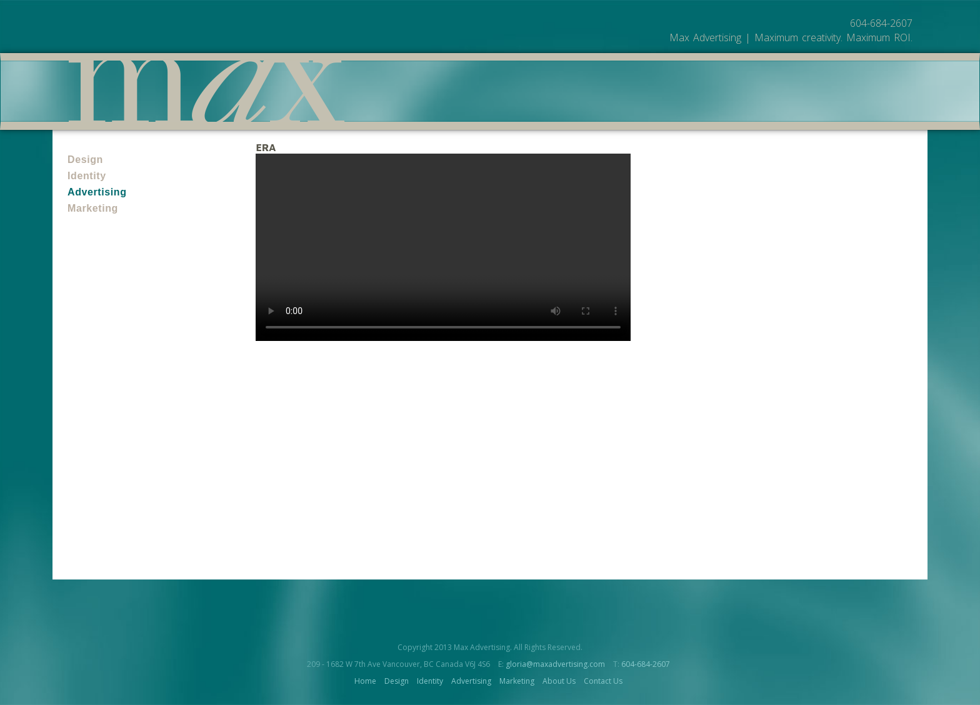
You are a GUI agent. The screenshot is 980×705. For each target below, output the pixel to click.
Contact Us (603, 681)
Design (85, 159)
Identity (87, 175)
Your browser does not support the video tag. (443, 247)
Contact (836, 107)
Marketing (93, 208)
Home (365, 681)
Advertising (97, 192)
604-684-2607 (645, 664)
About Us (784, 107)
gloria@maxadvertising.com (555, 664)
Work (739, 107)
